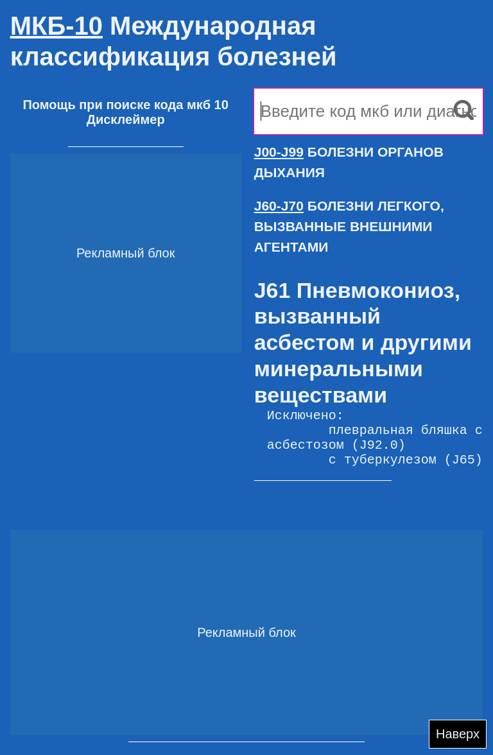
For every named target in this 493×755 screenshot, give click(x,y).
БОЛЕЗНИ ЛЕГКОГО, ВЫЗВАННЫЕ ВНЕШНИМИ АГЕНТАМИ (349, 226)
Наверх (458, 734)
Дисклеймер (126, 119)
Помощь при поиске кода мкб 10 (125, 105)
